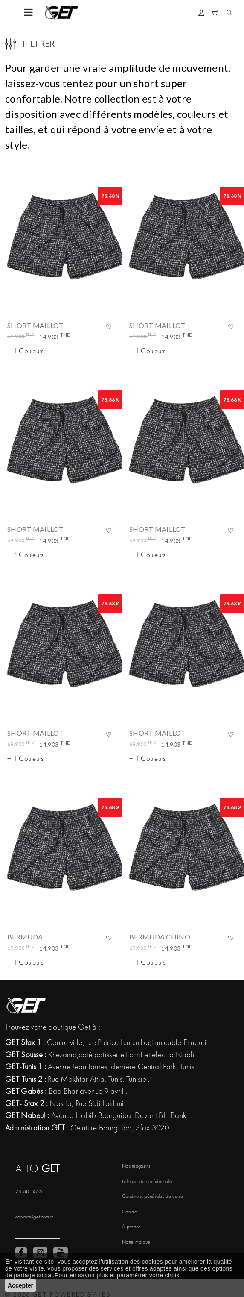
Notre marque (136, 1241)
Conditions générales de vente (152, 1196)
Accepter (20, 1285)
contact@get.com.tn (34, 1216)
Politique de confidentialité (148, 1181)
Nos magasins (136, 1165)
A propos (131, 1226)
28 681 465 (28, 1191)
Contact (129, 1211)
